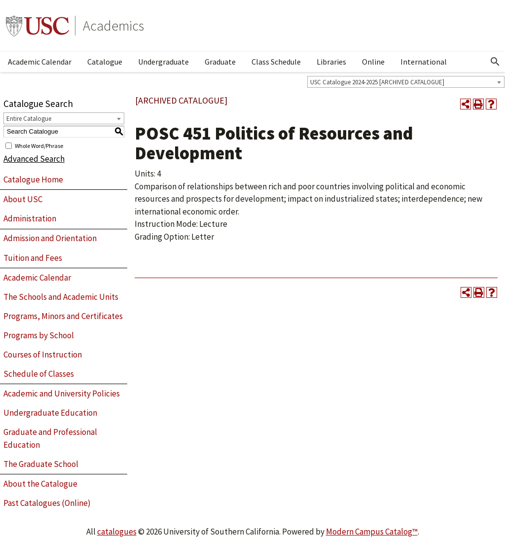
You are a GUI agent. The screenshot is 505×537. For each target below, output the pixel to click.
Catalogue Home (33, 179)
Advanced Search (34, 158)
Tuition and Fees (32, 257)
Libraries (331, 62)
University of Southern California (37, 25)
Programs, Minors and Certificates (63, 316)
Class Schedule (276, 62)
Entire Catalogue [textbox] (28, 118)
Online (373, 62)
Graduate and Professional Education (50, 438)
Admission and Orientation (50, 238)
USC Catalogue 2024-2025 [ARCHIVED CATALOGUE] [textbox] (377, 82)
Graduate (220, 62)
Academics (113, 26)
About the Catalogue (40, 483)
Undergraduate (163, 62)
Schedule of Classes (38, 373)
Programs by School (38, 335)
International (423, 62)
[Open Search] (495, 62)
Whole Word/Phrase (39, 145)
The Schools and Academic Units (60, 296)
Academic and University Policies (61, 393)
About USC (22, 199)
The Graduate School (40, 464)
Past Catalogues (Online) (47, 503)
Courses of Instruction (42, 354)
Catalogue (104, 62)
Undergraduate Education (50, 412)
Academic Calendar (40, 62)
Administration (29, 218)
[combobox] (406, 82)
